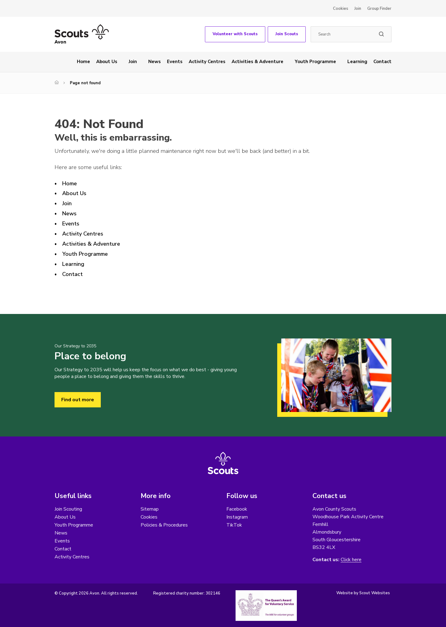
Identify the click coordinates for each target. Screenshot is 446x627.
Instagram (237, 517)
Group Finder (379, 8)
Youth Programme (315, 62)
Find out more (77, 399)
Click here (351, 559)
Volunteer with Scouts (235, 34)
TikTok (234, 525)
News (154, 62)
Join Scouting (68, 509)
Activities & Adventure (257, 62)
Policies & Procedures (164, 525)
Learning (357, 62)
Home (83, 62)
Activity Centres (207, 62)
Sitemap (150, 509)
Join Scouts (286, 34)
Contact (382, 62)
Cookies (340, 8)
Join (357, 8)
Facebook (236, 509)
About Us (106, 62)
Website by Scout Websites (363, 593)
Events (175, 62)
